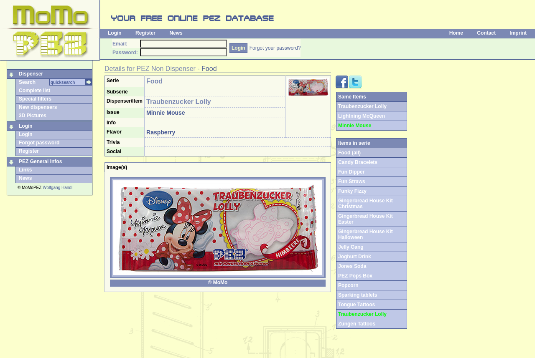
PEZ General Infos (40, 161)
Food (209, 68)
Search (27, 82)
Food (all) (349, 153)
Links (25, 170)
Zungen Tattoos (356, 324)
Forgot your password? (275, 48)
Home (456, 33)
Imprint (518, 33)
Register (145, 33)
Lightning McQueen (361, 116)
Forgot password (39, 143)
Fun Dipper (351, 172)
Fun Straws (351, 181)
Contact (486, 33)
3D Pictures (32, 115)
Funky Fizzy (352, 191)
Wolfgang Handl (57, 187)
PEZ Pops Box (355, 276)
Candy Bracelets (357, 162)
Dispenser (31, 74)
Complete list (34, 90)
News (175, 33)
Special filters (35, 99)
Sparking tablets (357, 295)
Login (115, 33)
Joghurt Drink (354, 257)
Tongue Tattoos (356, 305)
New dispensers (38, 107)
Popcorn (348, 285)
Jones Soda (352, 266)
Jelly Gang (351, 247)
